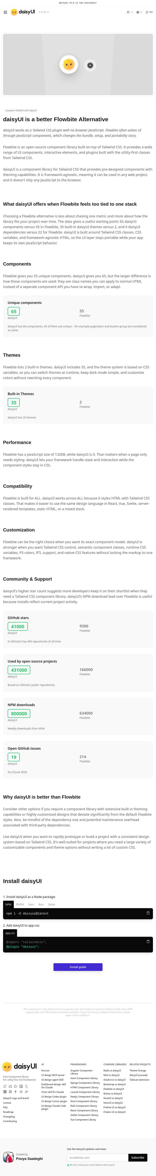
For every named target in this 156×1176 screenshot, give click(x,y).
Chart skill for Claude (52, 1092)
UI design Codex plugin (54, 1096)
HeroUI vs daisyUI (113, 1102)
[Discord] (10, 1086)
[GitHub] (149, 12)
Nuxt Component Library (84, 1101)
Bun (41, 904)
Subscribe (137, 1157)
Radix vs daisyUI (112, 1070)
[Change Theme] (129, 12)
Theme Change (140, 1070)
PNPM (20, 904)
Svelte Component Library (85, 1115)
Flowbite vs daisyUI (113, 1089)
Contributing (12, 1121)
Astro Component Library (84, 1078)
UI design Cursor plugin (54, 1101)
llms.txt (47, 1070)
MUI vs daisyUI (111, 1075)
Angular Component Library (81, 1072)
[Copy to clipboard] (148, 913)
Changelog (9, 1116)
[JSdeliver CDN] (10, 1092)
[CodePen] (21, 1092)
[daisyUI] (22, 12)
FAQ (5, 1107)
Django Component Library (85, 1082)
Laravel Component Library (85, 1092)
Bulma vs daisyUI (112, 1093)
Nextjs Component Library (85, 1096)
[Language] (139, 12)
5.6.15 (44, 12)
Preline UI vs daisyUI (114, 1107)
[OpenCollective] (16, 1086)
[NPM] (21, 1086)
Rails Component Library (84, 1106)
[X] (26, 1086)
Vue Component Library (83, 1119)
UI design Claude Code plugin (53, 1107)
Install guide (78, 967)
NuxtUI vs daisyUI (113, 1098)
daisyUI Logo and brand (16, 1098)
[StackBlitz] (16, 1092)
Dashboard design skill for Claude (53, 1086)
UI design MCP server (53, 1075)
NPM (8, 904)
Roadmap (8, 1112)
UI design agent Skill (52, 1079)
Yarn (31, 904)
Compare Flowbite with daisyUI (21, 110)
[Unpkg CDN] (5, 1092)
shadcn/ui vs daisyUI (114, 1079)
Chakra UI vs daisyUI (114, 1112)
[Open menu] (5, 12)
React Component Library (84, 1110)
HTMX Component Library (85, 1087)
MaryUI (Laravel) (140, 1075)
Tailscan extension (141, 1079)
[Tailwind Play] (26, 1092)
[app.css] (10, 933)
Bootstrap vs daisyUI (114, 1084)
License (9, 1102)
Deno (51, 904)
